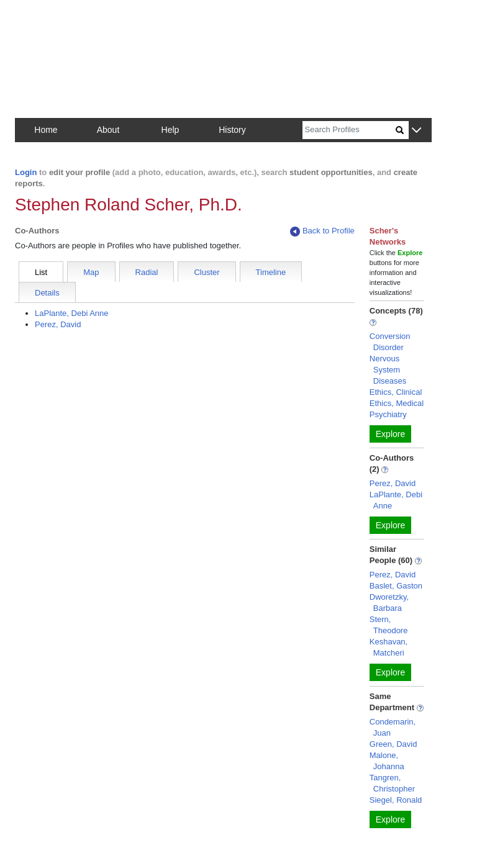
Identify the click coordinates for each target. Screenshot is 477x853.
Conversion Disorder (390, 342)
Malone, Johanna (387, 761)
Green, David (393, 744)
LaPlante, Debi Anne (72, 313)
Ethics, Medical (397, 403)
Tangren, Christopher (392, 783)
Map (91, 272)
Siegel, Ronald (396, 800)
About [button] (108, 130)
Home (45, 130)
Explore (390, 434)
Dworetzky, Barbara (389, 602)
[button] (416, 130)
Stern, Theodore (389, 625)
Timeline (271, 272)
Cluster (206, 272)
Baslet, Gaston (396, 585)
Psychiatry (388, 414)
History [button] (232, 130)
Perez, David (58, 324)
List (41, 272)
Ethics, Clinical (396, 392)
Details (47, 292)
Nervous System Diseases (388, 370)
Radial (146, 272)
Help (170, 130)
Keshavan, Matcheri (388, 647)
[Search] (349, 130)
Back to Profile (322, 231)
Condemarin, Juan (393, 727)
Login (26, 172)
